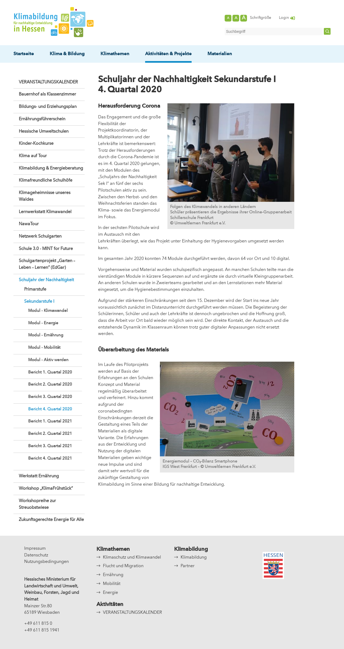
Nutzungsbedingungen (46, 562)
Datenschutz (36, 555)
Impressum (35, 548)
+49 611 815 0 (38, 624)
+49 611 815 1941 (41, 630)
